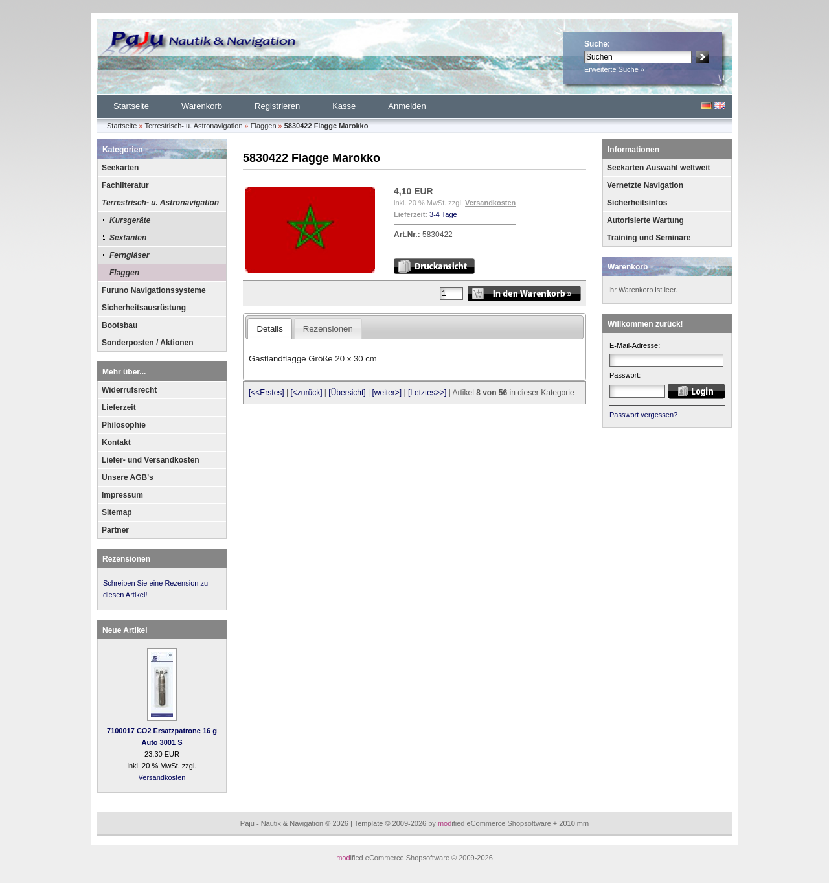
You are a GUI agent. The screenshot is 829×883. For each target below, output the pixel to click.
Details (269, 329)
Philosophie (124, 425)
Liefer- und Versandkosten (150, 459)
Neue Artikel (125, 630)
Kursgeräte (129, 220)
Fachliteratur (125, 185)
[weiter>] (387, 392)
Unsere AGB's (127, 477)
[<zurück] (307, 392)
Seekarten (120, 167)
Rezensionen (126, 559)
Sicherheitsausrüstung (144, 307)
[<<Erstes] (266, 392)
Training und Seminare (648, 237)
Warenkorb (201, 106)
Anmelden (407, 106)
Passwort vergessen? (643, 415)
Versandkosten (162, 777)
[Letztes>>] (427, 392)
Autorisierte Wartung (645, 220)
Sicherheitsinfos (637, 202)
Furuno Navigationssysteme (154, 290)
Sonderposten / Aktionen (148, 342)
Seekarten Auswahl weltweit (658, 167)
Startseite (131, 106)
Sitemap (117, 512)
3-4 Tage (443, 214)
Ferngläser (129, 255)
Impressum (122, 494)
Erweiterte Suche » (614, 69)
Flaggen (124, 272)
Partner (115, 529)
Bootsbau (119, 325)
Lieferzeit (119, 407)
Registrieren (277, 106)
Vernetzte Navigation (645, 185)
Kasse (344, 106)
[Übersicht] (346, 392)
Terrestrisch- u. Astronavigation (160, 202)
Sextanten (127, 237)
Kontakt (116, 442)
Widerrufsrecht (129, 390)
